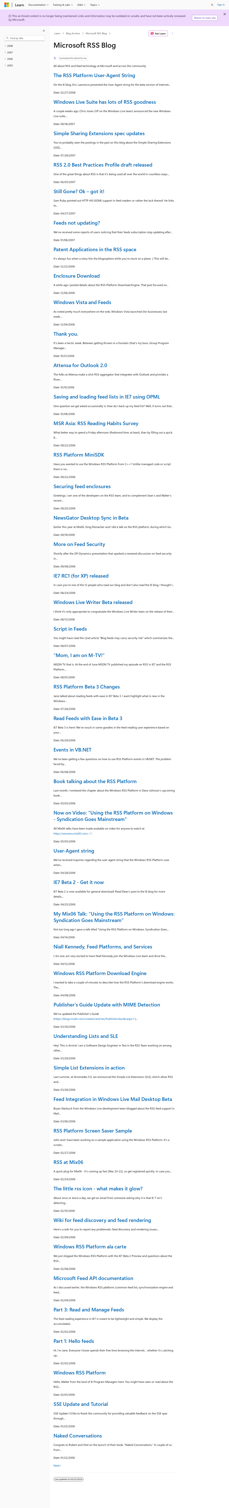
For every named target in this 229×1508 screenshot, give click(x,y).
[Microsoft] (6, 4)
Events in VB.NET (72, 749)
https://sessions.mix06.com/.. (71, 833)
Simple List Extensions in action (89, 1067)
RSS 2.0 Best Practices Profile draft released (102, 164)
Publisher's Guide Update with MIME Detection (106, 1004)
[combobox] (24, 38)
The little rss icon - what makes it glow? (98, 1188)
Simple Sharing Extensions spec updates (99, 133)
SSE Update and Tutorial (80, 1404)
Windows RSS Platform (79, 1372)
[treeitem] (24, 46)
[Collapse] (44, 30)
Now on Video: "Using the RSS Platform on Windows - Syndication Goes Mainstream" (113, 815)
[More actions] (172, 33)
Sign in (221, 4)
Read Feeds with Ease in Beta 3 (87, 718)
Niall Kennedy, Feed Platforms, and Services (102, 946)
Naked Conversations (77, 1435)
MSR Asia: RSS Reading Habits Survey (95, 423)
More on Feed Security (79, 544)
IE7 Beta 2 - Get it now (78, 882)
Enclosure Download (76, 275)
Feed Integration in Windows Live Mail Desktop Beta (112, 1099)
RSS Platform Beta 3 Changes (86, 686)
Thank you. (65, 333)
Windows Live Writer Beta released (93, 602)
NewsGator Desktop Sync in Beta (90, 517)
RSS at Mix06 (68, 1162)
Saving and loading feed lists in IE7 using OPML (106, 396)
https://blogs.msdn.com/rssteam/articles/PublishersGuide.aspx (93, 1019)
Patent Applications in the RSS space (94, 249)
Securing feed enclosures (82, 486)
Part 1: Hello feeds (73, 1340)
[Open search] (212, 5)
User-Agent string (73, 850)
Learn (57, 33)
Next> (57, 1465)
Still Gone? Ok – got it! (78, 191)
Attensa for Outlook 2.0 (80, 365)
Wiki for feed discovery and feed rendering (102, 1220)
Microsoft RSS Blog (96, 33)
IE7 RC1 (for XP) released (81, 575)
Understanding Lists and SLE (85, 1036)
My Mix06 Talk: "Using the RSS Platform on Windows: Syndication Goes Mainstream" (114, 916)
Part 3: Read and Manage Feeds (88, 1309)
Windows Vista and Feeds (82, 302)
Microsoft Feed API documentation (93, 1278)
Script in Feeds (70, 628)
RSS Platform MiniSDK (78, 454)
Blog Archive (73, 33)
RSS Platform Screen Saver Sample (92, 1130)
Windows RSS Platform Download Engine (100, 973)
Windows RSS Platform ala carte (89, 1246)
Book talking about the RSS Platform (95, 781)
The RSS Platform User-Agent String (94, 75)
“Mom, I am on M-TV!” (79, 655)
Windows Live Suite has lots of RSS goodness (104, 101)
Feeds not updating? (76, 222)
